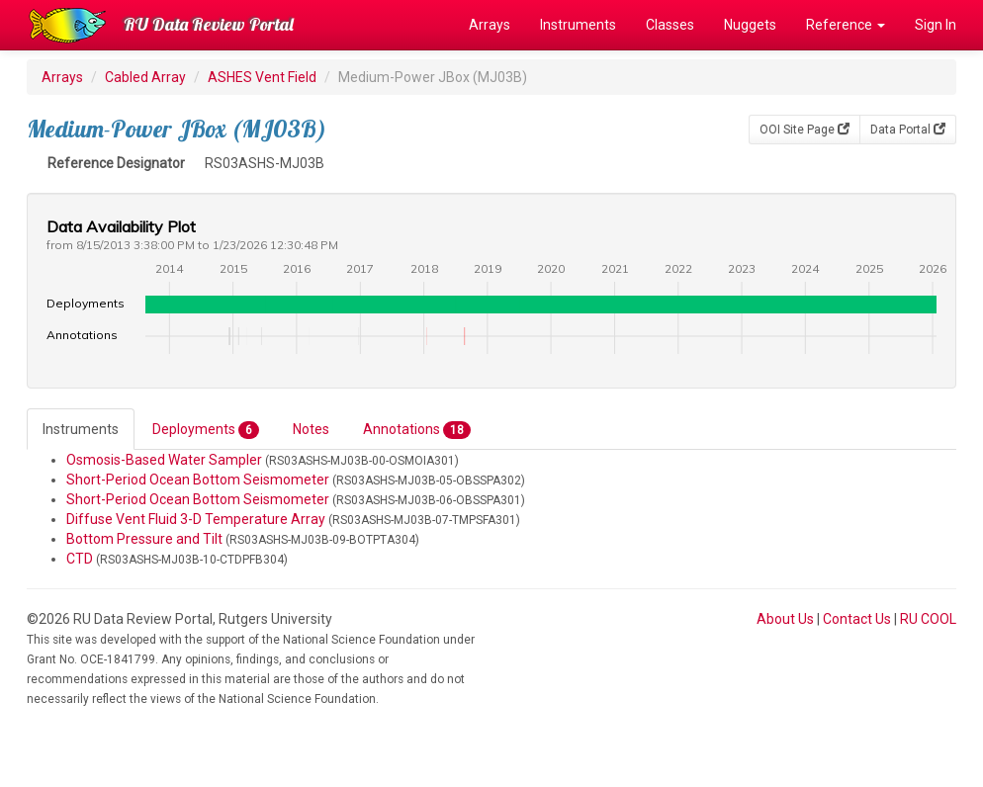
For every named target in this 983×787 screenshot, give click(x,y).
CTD (79, 559)
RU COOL (928, 619)
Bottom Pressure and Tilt (144, 539)
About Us (785, 619)
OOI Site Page (804, 129)
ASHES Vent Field (262, 77)
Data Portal (907, 129)
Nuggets (750, 25)
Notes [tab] (311, 429)
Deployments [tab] (205, 430)
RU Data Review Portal (209, 24)
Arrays (489, 25)
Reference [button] (845, 25)
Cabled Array (145, 77)
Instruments (578, 25)
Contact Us (857, 619)
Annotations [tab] (417, 430)
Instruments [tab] (81, 429)
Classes (670, 25)
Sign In (935, 25)
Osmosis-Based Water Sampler (164, 460)
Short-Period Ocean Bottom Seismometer (197, 479)
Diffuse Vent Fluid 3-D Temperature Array (195, 519)
